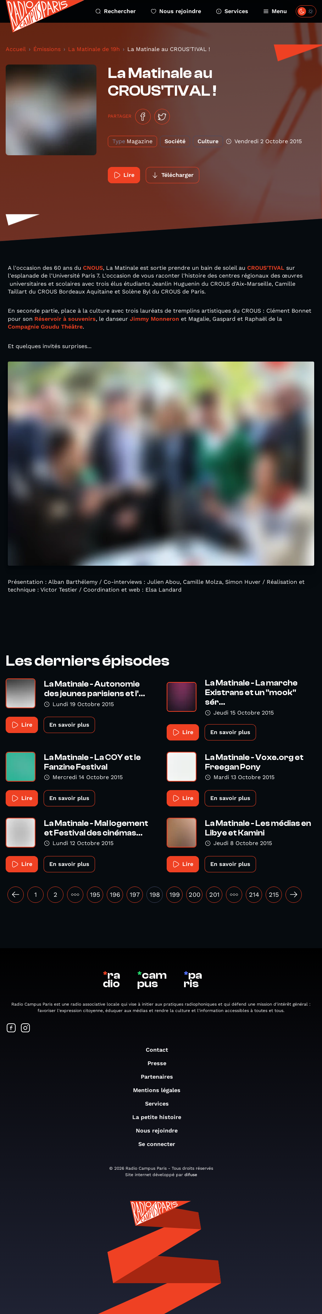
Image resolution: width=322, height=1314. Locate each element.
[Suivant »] (293, 894)
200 (194, 894)
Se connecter (160, 1144)
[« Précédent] (15, 894)
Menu (275, 11)
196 (115, 894)
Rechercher (115, 11)
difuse (190, 1174)
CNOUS (93, 267)
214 (254, 894)
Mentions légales (160, 1090)
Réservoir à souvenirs (65, 318)
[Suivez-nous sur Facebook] (11, 1028)
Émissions (47, 49)
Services (232, 11)
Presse (160, 1063)
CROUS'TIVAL (266, 267)
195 (95, 894)
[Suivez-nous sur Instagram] (25, 1028)
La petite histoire (160, 1117)
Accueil (16, 49)
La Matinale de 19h (94, 49)
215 (274, 894)
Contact (160, 1049)
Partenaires (160, 1076)
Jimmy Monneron (154, 318)
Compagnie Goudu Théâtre (45, 326)
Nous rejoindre (176, 11)
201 (214, 894)
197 (135, 894)
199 (175, 894)
